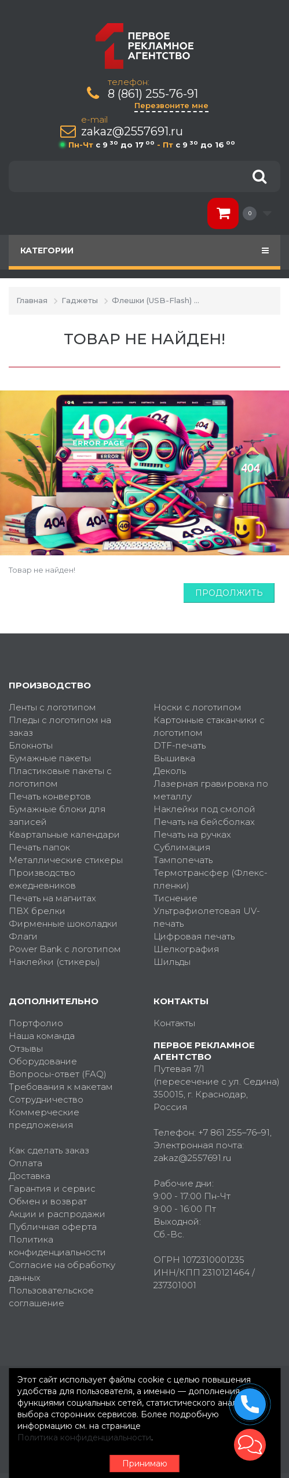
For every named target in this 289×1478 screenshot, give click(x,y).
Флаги (23, 936)
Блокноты (31, 745)
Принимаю (144, 1463)
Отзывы (26, 1048)
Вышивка (174, 758)
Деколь (169, 770)
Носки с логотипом (197, 707)
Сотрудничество (46, 1099)
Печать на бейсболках (204, 821)
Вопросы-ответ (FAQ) (58, 1073)
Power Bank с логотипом (65, 948)
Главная (31, 300)
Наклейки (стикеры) (54, 961)
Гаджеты (79, 300)
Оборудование (43, 1061)
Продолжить (229, 593)
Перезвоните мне (171, 105)
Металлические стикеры (66, 859)
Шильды (172, 961)
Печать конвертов (50, 796)
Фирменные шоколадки (63, 923)
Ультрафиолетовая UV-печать (206, 917)
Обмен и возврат (48, 1201)
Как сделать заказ (49, 1150)
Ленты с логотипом (52, 707)
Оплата (25, 1163)
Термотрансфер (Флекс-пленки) (210, 879)
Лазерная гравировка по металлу (210, 790)
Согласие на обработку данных (62, 1271)
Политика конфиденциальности (57, 1246)
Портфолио (36, 1023)
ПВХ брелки (37, 910)
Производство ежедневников (42, 879)
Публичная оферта (53, 1226)
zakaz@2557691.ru (132, 132)
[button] (250, 1445)
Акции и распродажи (57, 1213)
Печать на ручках (192, 834)
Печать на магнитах (52, 898)
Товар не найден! (240, 300)
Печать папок (39, 847)
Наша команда (42, 1035)
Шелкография (186, 948)
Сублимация (182, 847)
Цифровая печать (194, 936)
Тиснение (175, 898)
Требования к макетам (61, 1086)
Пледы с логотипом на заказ (60, 726)
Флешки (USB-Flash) (152, 300)
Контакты (174, 1023)
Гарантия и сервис (52, 1188)
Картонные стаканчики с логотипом (209, 726)
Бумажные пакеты (50, 758)
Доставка (29, 1175)
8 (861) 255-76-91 (153, 94)
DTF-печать (179, 745)
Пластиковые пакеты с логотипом (60, 777)
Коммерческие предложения (44, 1118)
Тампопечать (183, 859)
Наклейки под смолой (204, 808)
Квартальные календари (64, 834)
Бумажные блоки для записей (57, 815)
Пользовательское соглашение (51, 1297)
